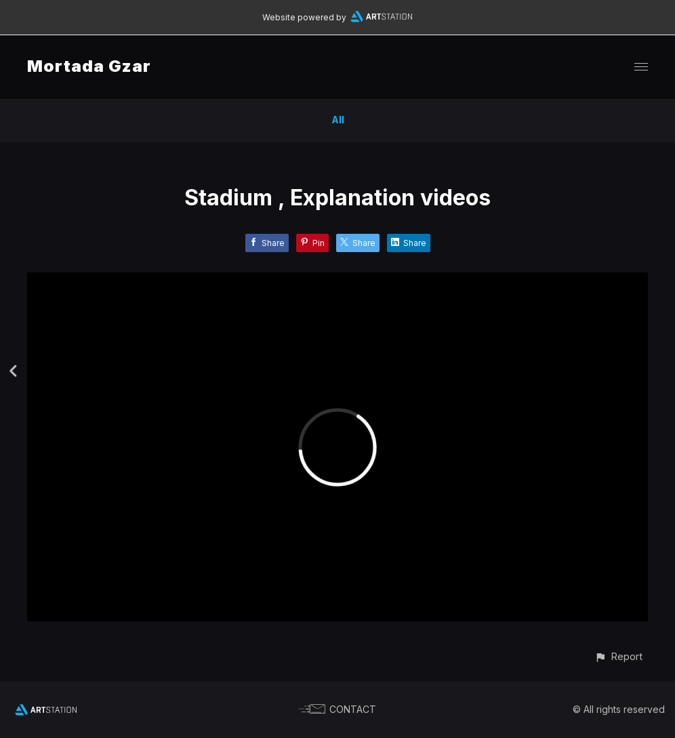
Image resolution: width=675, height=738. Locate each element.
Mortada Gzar (89, 66)
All (337, 119)
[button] (618, 656)
